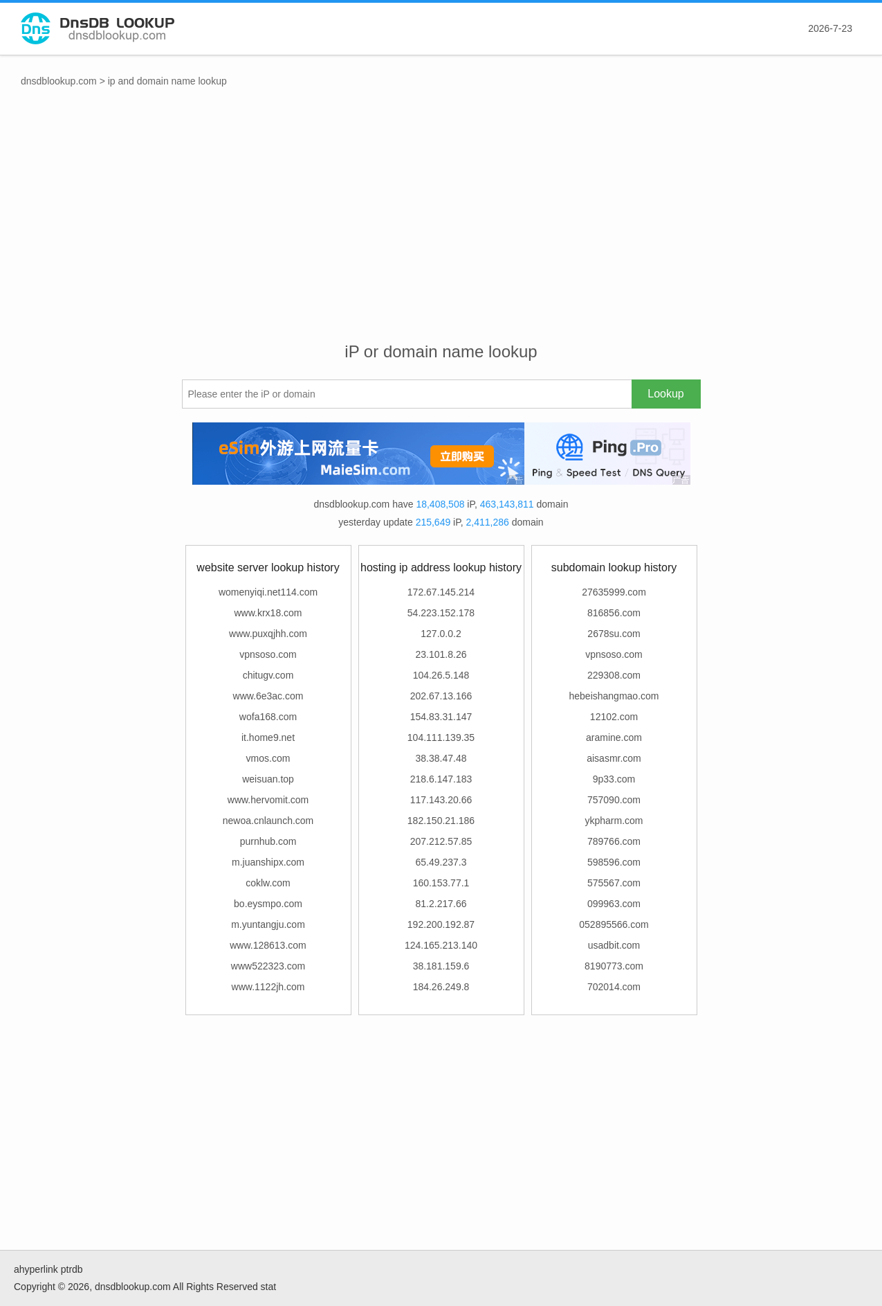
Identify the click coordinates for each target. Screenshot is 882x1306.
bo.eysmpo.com (268, 903)
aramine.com (614, 737)
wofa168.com (268, 716)
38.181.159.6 (441, 966)
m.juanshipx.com (268, 862)
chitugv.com (268, 675)
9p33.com (614, 779)
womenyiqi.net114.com (268, 592)
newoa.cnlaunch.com (268, 820)
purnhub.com (268, 841)
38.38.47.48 (441, 758)
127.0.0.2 (441, 633)
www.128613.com (268, 945)
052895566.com (613, 924)
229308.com (614, 675)
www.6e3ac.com (268, 695)
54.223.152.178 (441, 612)
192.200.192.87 (441, 924)
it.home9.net (268, 737)
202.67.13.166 (441, 695)
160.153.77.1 (441, 882)
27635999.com (614, 592)
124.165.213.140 (441, 945)
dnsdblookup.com (59, 81)
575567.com (614, 882)
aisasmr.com (614, 758)
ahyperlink (36, 1269)
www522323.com (268, 966)
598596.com (614, 862)
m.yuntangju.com (268, 924)
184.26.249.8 (441, 986)
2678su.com (613, 633)
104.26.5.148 (441, 675)
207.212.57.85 (441, 841)
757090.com (614, 799)
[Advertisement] (441, 229)
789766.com (614, 841)
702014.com (614, 986)
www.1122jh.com (268, 986)
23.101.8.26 (441, 654)
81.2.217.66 (441, 903)
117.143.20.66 (441, 799)
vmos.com (268, 758)
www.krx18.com (268, 612)
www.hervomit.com (268, 799)
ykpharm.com (614, 820)
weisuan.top (268, 779)
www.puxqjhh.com (268, 633)
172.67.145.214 (441, 592)
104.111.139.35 (441, 737)
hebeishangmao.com (614, 695)
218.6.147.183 (441, 779)
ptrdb (72, 1269)
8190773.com (614, 966)
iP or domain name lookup (440, 351)
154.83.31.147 (441, 716)
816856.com (614, 612)
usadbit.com (614, 945)
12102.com (614, 716)
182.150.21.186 (441, 820)
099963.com (614, 903)
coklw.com (268, 882)
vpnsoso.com (267, 654)
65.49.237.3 (441, 862)
